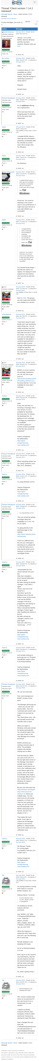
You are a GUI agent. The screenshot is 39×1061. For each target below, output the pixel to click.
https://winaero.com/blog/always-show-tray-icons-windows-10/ (26, 792)
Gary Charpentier (9, 172)
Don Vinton (5, 58)
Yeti (3, 875)
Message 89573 (20, 453)
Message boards (6, 14)
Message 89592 (20, 838)
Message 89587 (20, 562)
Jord (4, 287)
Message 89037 (20, 219)
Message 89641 (20, 875)
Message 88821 (20, 58)
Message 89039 (20, 286)
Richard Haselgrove (8, 98)
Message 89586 (20, 504)
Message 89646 (20, 980)
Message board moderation (9, 18)
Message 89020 (20, 155)
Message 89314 (20, 314)
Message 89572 (20, 395)
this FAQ (23, 298)
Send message (6, 49)
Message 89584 (20, 474)
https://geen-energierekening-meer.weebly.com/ (23, 443)
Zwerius (4, 396)
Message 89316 (20, 362)
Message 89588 (20, 647)
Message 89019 (20, 127)
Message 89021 (20, 172)
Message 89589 (20, 684)
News (15, 14)
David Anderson (8, 32)
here (18, 46)
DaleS (4, 127)
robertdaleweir (6, 314)
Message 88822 (20, 98)
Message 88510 (20, 32)
